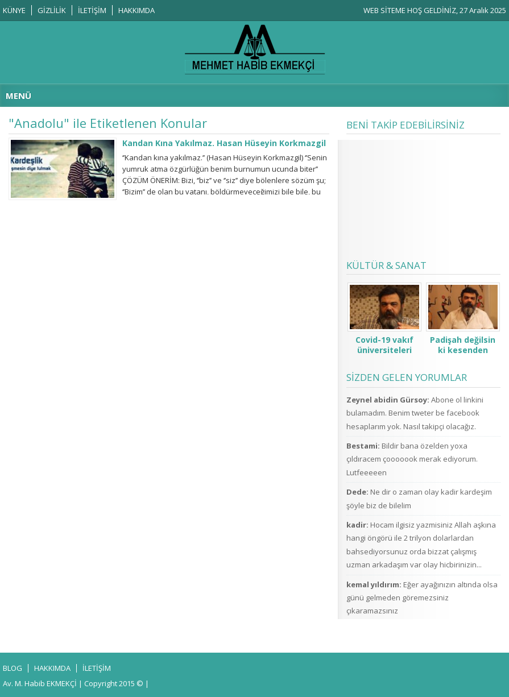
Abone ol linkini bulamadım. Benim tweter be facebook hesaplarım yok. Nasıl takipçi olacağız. (414, 413)
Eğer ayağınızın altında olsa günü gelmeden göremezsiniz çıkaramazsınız (422, 597)
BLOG (12, 668)
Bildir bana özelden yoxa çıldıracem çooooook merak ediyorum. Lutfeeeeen (412, 459)
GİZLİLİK (52, 10)
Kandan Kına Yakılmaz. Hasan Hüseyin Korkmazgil (224, 143)
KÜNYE (14, 10)
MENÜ (18, 95)
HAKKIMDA (136, 10)
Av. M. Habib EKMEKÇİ (40, 683)
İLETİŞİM (92, 10)
